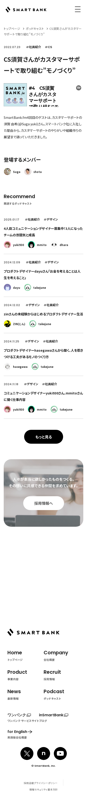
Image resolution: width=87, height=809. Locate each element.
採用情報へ (43, 510)
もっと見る (43, 437)
